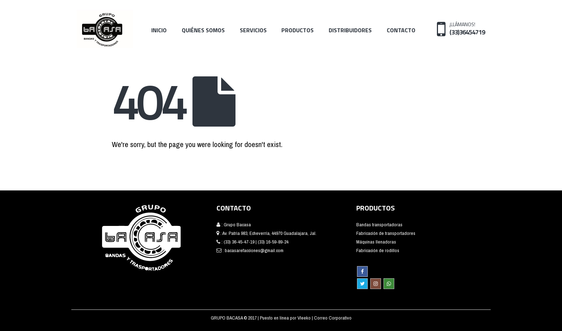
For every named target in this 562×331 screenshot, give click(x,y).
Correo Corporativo (333, 318)
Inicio (159, 30)
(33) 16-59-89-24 (273, 241)
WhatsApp (389, 283)
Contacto (401, 30)
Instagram (375, 283)
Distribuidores (350, 30)
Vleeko (304, 318)
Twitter (362, 283)
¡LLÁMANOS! (467, 28)
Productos (297, 30)
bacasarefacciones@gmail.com (254, 250)
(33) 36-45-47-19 (239, 241)
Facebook (362, 271)
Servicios (253, 30)
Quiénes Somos (203, 30)
